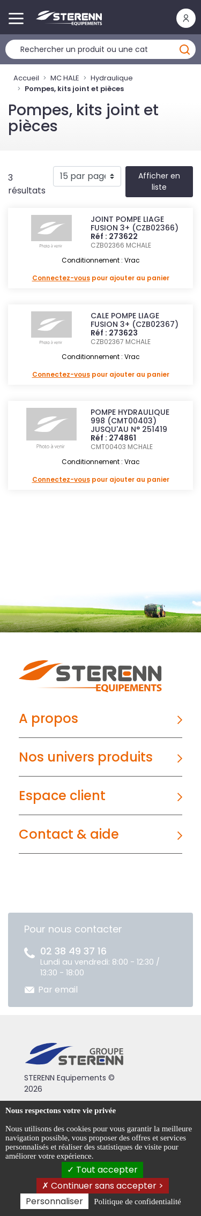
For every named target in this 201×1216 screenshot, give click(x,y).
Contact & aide (69, 834)
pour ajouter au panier (100, 277)
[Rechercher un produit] (100, 49)
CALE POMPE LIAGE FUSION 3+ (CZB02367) (134, 320)
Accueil (26, 78)
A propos (48, 718)
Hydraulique (112, 78)
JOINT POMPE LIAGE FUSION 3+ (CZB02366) (134, 223)
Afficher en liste (159, 181)
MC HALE (64, 78)
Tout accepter (102, 1169)
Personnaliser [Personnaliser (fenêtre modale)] (54, 1201)
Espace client (62, 795)
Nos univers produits (86, 757)
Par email (58, 989)
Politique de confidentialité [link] (137, 1201)
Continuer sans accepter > (102, 1186)
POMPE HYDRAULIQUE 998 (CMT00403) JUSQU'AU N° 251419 (130, 421)
